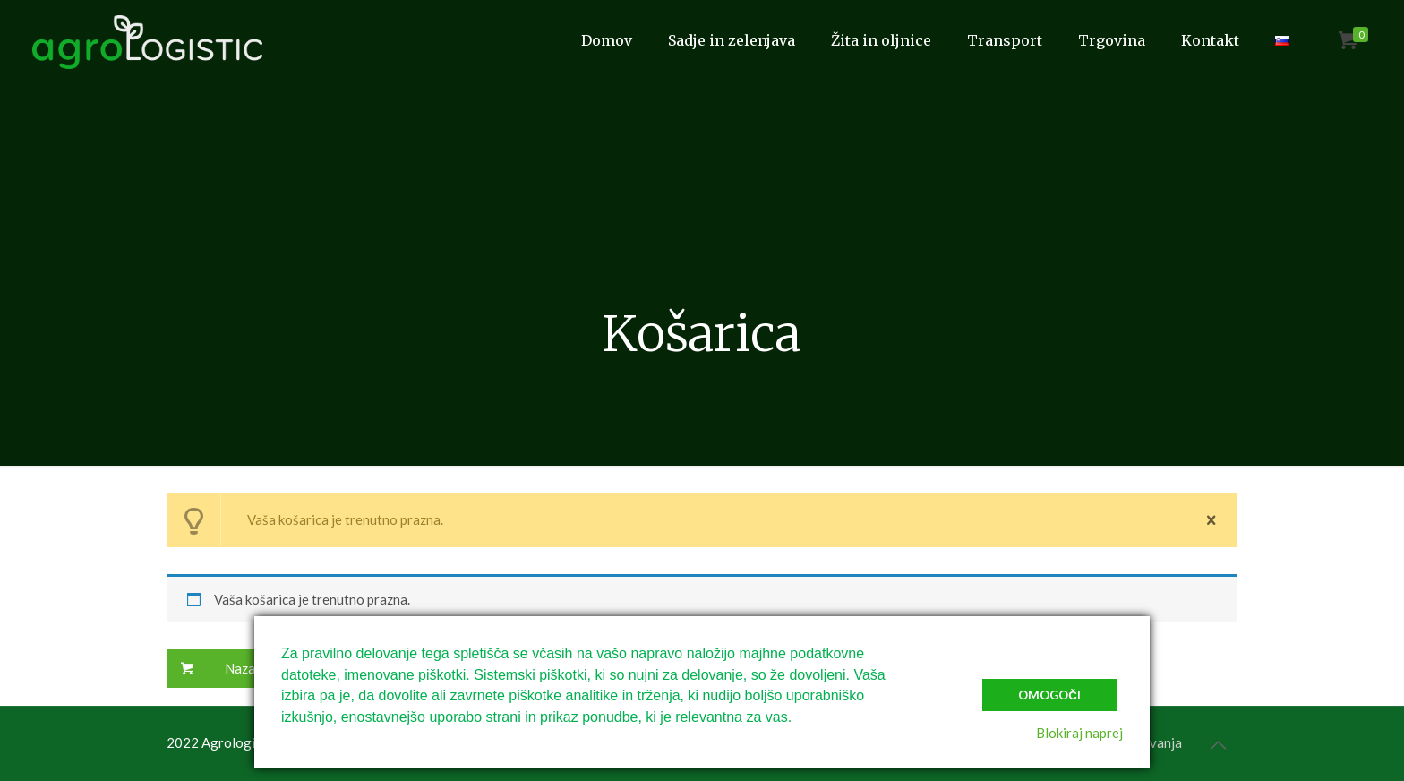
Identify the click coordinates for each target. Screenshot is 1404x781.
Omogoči (1049, 695)
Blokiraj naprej (1079, 733)
